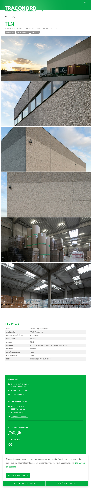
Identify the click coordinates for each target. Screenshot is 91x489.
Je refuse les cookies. (66, 483)
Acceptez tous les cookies (24, 483)
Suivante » (35, 32)
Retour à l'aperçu (22, 32)
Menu (13, 17)
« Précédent (10, 32)
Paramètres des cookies (18, 475)
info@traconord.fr (18, 394)
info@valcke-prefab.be (19, 417)
